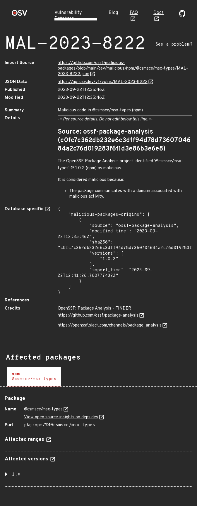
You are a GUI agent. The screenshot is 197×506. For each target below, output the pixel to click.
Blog (113, 13)
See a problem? (173, 44)
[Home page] (20, 14)
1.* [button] (16, 475)
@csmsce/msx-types (43, 409)
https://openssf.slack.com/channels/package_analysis (110, 325)
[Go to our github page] (182, 16)
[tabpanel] (98, 438)
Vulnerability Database (68, 16)
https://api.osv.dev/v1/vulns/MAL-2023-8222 (103, 82)
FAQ (134, 13)
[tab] (34, 376)
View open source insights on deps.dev (61, 417)
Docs (158, 13)
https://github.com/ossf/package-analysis (98, 315)
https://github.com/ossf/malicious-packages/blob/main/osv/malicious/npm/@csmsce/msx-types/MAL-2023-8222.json (123, 68)
